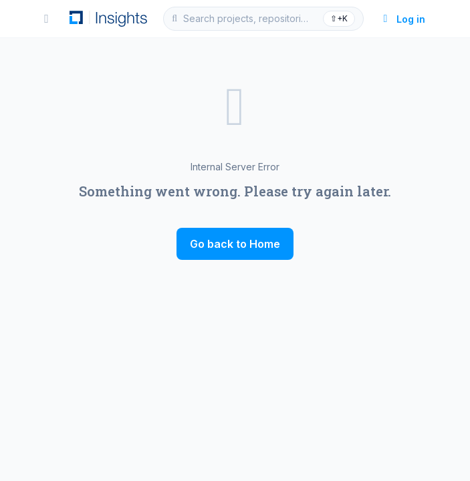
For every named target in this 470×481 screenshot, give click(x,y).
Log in (402, 19)
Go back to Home (235, 244)
